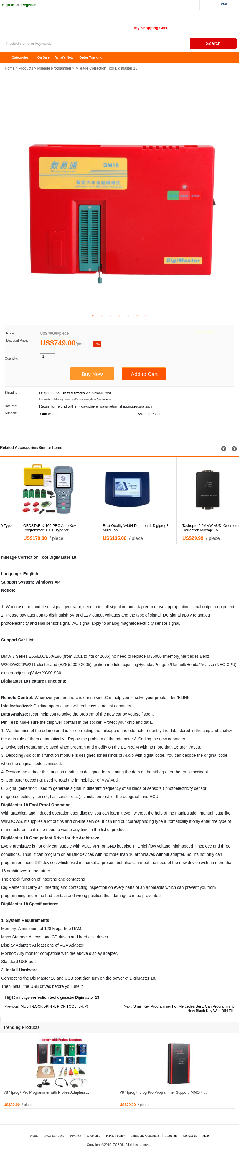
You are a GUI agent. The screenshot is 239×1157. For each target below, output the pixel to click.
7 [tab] (146, 316)
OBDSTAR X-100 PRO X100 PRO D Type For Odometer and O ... (120, 528)
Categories (20, 57)
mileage (9, 557)
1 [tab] (93, 316)
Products (26, 68)
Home (7, 57)
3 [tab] (110, 316)
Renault (178, 664)
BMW (6, 656)
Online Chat (49, 414)
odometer (122, 705)
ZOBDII (118, 1144)
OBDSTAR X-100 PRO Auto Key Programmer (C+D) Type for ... (191, 528)
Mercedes (190, 656)
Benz (204, 656)
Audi (127, 755)
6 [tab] (137, 316)
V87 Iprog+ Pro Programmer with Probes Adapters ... (46, 1092)
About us (171, 1135)
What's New (64, 57)
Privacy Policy (115, 1135)
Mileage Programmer (54, 68)
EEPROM (130, 747)
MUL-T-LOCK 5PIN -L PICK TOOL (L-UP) (54, 1006)
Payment (75, 1135)
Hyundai (145, 664)
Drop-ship (93, 1135)
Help (205, 1135)
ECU (154, 796)
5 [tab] (128, 316)
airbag (158, 771)
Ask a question (149, 414)
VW (105, 780)
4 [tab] (119, 316)
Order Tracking (90, 57)
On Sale (43, 57)
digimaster (65, 998)
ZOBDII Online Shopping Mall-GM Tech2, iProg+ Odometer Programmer (47, 26)
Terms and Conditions (145, 1135)
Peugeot (162, 664)
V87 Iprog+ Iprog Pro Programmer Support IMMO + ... (163, 1092)
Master (63, 557)
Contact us (190, 1135)
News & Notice (54, 1135)
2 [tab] (102, 316)
